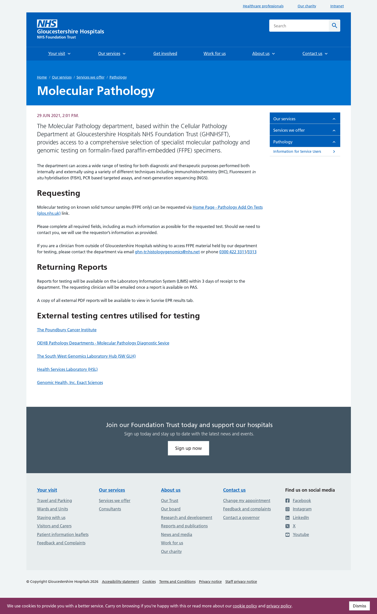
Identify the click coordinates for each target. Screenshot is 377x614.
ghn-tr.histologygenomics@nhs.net (167, 251)
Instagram (298, 508)
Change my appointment (246, 500)
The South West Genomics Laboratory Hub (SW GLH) (86, 356)
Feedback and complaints (247, 508)
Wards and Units (52, 508)
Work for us (172, 542)
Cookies (149, 581)
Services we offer (90, 77)
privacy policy (279, 605)
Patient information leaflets (62, 534)
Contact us (234, 490)
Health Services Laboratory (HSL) (67, 369)
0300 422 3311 (232, 251)
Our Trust (169, 500)
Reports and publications (184, 525)
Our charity (307, 6)
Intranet (337, 6)
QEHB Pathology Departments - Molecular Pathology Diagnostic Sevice (103, 343)
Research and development (186, 517)
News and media (176, 534)
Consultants (110, 508)
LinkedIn (297, 517)
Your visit (47, 490)
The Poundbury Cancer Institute (67, 329)
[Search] (334, 26)
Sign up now (188, 448)
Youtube (297, 534)
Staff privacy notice (241, 581)
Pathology (118, 77)
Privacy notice (210, 581)
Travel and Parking (54, 500)
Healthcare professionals (263, 6)
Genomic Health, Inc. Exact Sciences (70, 382)
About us (171, 490)
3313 (252, 251)
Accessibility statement (120, 581)
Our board (171, 508)
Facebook (298, 500)
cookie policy (245, 605)
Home (42, 77)
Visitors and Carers (54, 525)
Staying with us (51, 517)
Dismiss (359, 605)
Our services (61, 77)
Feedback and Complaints (61, 542)
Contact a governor (241, 517)
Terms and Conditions (177, 581)
